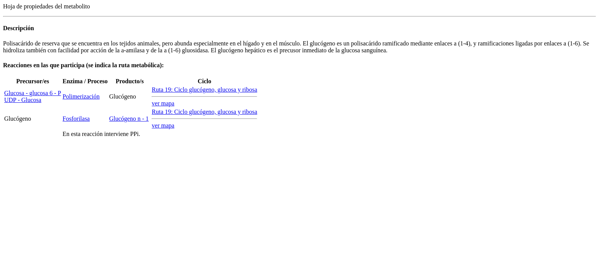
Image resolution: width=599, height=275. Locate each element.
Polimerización (81, 96)
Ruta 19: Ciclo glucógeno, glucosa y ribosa (204, 89)
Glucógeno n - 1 (129, 118)
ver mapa (163, 103)
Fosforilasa (76, 118)
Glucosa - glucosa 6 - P (32, 93)
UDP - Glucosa (22, 100)
